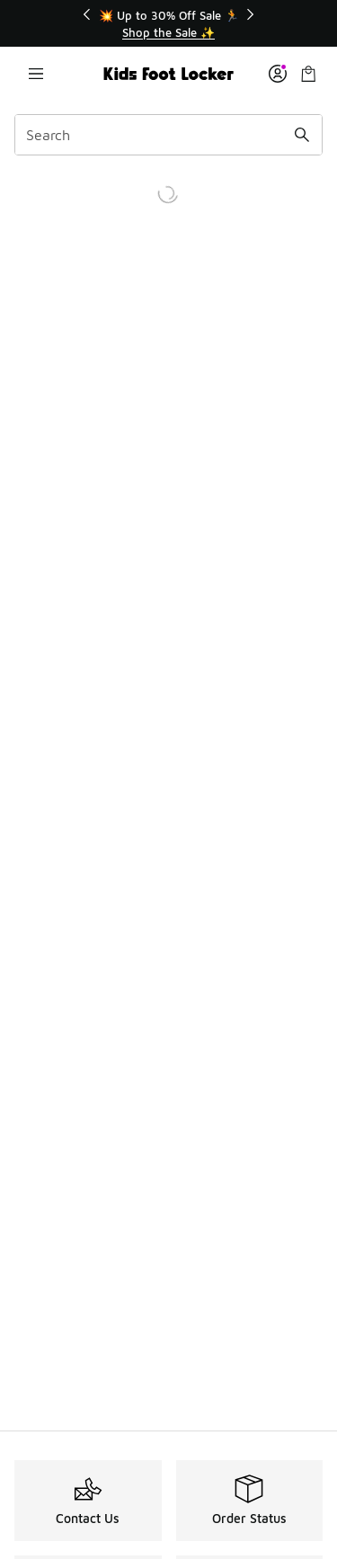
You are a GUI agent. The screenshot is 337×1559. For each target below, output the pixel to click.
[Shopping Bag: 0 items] (308, 73)
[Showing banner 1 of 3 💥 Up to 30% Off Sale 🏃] (169, 24)
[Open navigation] (36, 73)
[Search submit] (302, 135)
